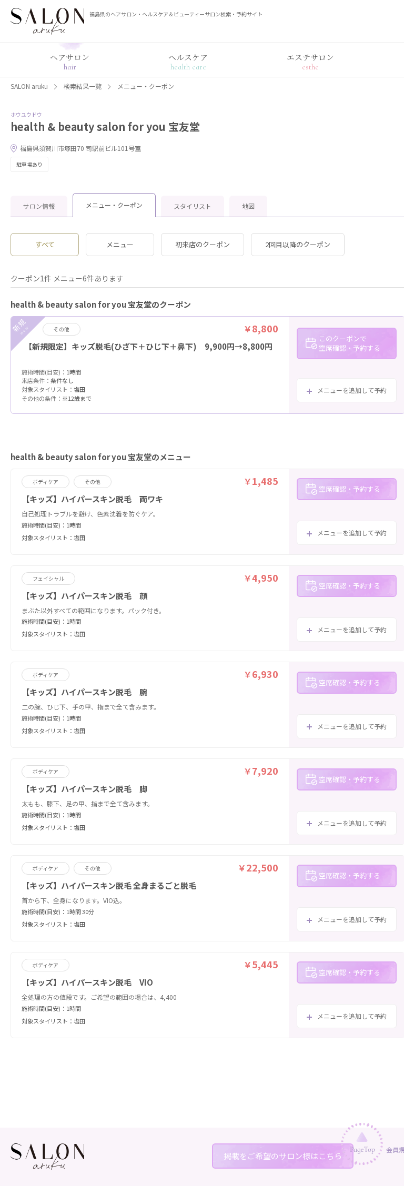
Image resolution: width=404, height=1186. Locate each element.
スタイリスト (192, 205)
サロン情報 (39, 205)
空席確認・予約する (349, 489)
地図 (248, 205)
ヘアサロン (69, 62)
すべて (45, 244)
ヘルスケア (188, 62)
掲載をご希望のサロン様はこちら (283, 1155)
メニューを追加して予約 (352, 390)
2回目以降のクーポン (297, 244)
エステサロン (310, 62)
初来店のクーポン (202, 244)
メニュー (120, 244)
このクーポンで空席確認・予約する (349, 343)
